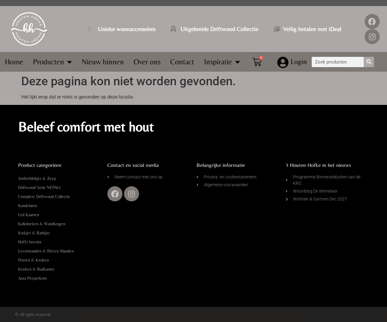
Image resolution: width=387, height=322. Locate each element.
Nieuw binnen (103, 61)
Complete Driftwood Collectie (44, 196)
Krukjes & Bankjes (34, 232)
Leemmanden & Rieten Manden (46, 251)
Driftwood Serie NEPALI (39, 187)
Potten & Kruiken (33, 260)
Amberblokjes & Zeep (37, 178)
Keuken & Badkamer (36, 269)
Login (299, 61)
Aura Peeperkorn (32, 278)
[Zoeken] (369, 62)
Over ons (147, 61)
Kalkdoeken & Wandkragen (41, 223)
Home (14, 61)
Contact (182, 61)
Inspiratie (222, 62)
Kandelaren (27, 205)
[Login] (283, 63)
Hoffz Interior (29, 241)
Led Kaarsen (28, 214)
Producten (52, 62)
